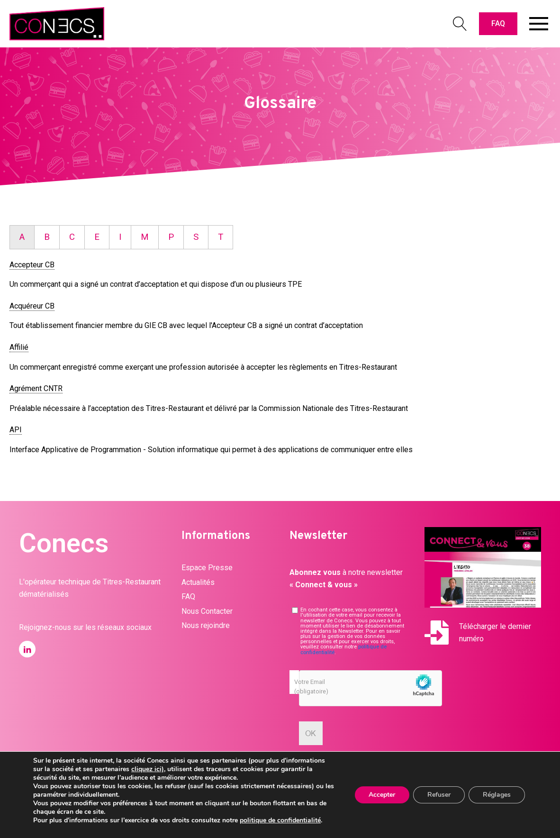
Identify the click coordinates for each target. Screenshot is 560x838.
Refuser (439, 794)
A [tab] (22, 237)
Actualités (198, 582)
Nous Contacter (207, 611)
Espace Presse (207, 567)
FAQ (498, 23)
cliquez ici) (147, 769)
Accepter (382, 794)
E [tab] (96, 237)
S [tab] (196, 237)
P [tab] (171, 237)
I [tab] (120, 237)
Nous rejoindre (205, 625)
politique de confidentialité (280, 820)
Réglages (497, 794)
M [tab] (145, 237)
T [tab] (220, 237)
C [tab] (72, 237)
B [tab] (47, 237)
